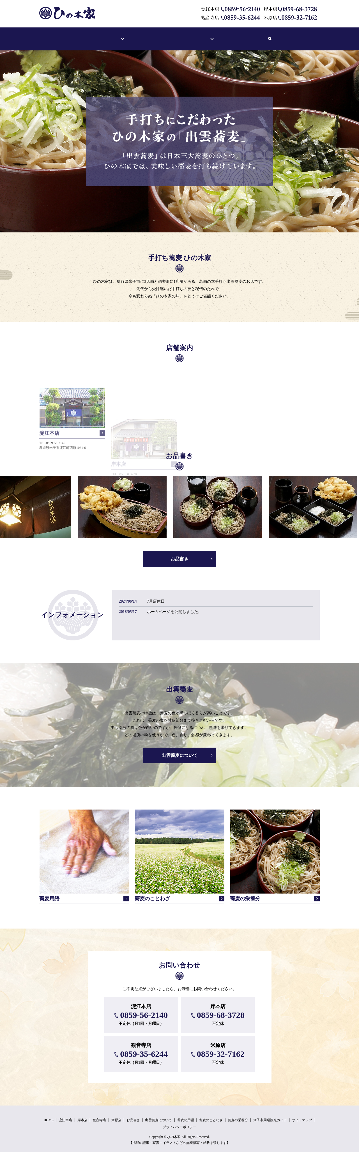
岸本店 (82, 1115)
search (286, 36)
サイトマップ (302, 1115)
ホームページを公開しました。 (174, 606)
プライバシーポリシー (179, 1122)
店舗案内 (107, 36)
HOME (49, 1115)
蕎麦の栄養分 (238, 1115)
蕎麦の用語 (185, 1115)
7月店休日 (156, 596)
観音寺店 (99, 1115)
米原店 (116, 1115)
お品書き (136, 36)
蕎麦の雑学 (209, 36)
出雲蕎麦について (171, 36)
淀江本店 (65, 1115)
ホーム (81, 36)
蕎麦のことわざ (211, 1115)
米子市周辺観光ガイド (252, 36)
